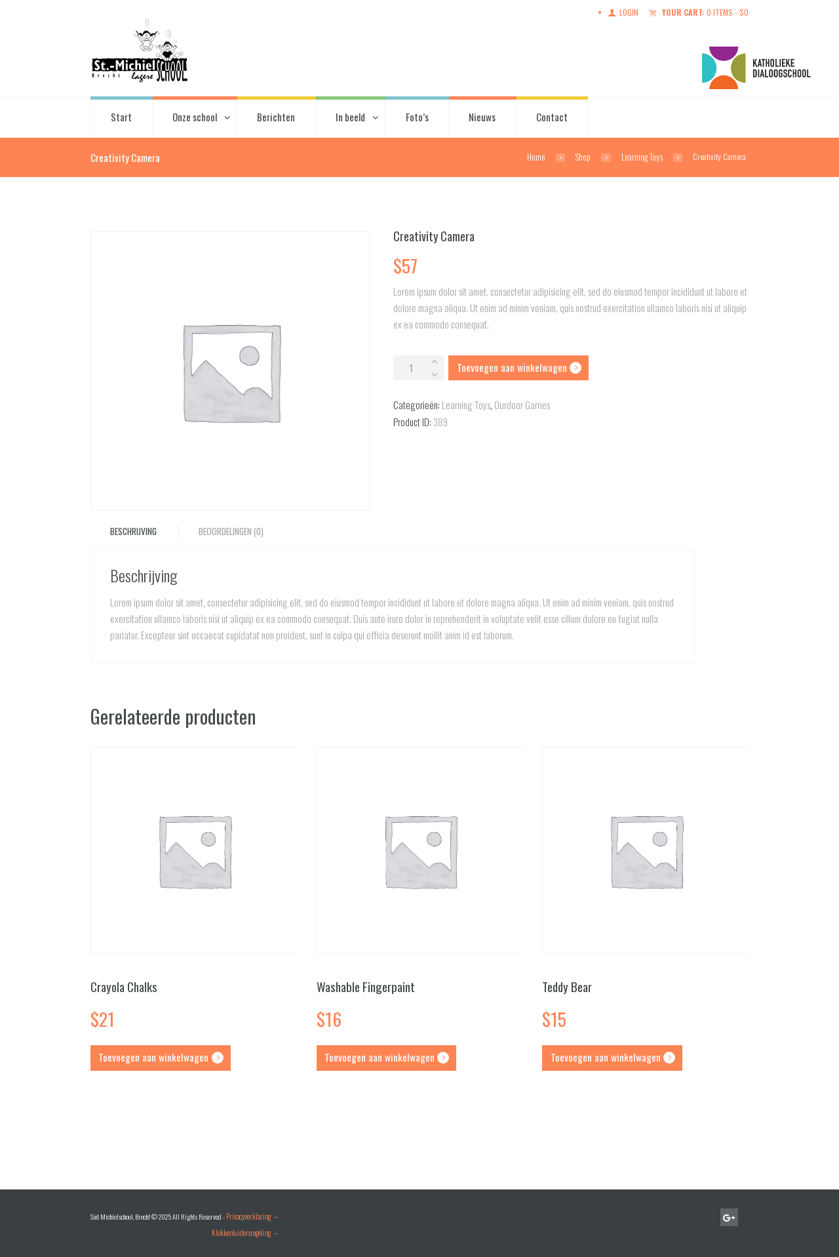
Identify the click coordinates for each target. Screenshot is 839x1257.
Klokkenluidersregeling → (245, 1231)
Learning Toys (643, 156)
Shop (584, 156)
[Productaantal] (418, 367)
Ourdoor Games (520, 404)
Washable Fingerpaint (364, 986)
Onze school (194, 116)
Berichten (276, 116)
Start (121, 116)
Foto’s (417, 116)
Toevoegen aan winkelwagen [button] (152, 1056)
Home (538, 156)
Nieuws (482, 116)
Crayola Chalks (123, 986)
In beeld (350, 116)
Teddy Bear (566, 986)
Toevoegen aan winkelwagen (509, 366)
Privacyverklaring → (252, 1214)
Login (633, 12)
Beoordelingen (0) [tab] (229, 531)
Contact (552, 116)
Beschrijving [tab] (132, 531)
